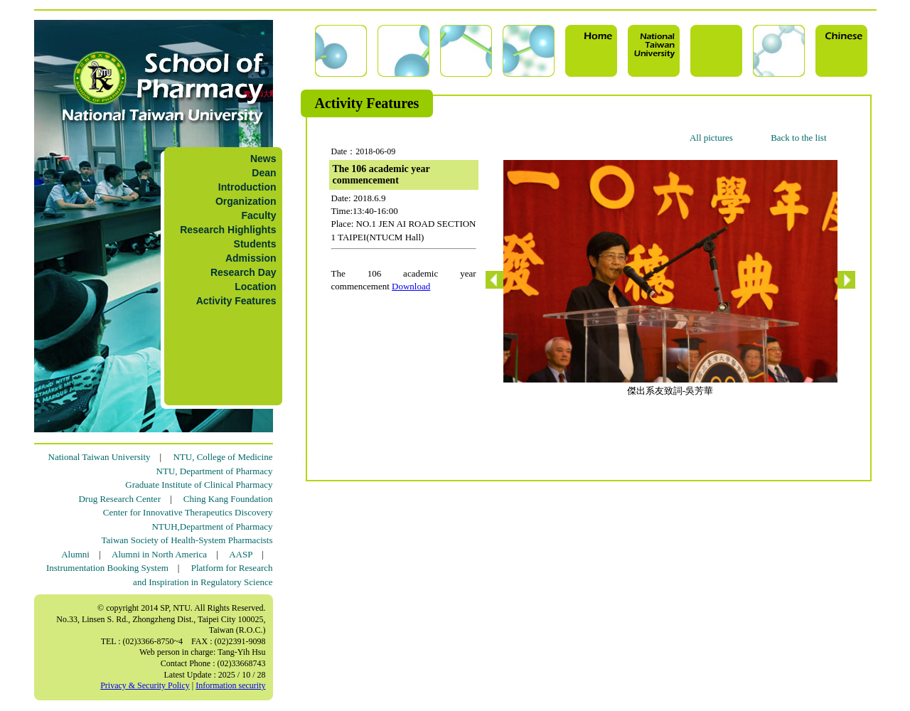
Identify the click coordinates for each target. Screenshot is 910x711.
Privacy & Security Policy (145, 685)
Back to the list (798, 137)
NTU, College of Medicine (222, 456)
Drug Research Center (119, 498)
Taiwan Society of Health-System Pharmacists (187, 540)
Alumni (75, 554)
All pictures (711, 137)
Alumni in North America (159, 554)
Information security (230, 685)
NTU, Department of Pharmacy (214, 471)
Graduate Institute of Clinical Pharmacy (198, 484)
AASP (240, 554)
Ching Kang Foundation (228, 498)
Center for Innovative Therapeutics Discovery (188, 512)
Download (411, 286)
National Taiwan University (99, 456)
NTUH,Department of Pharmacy (211, 526)
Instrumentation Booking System (107, 567)
